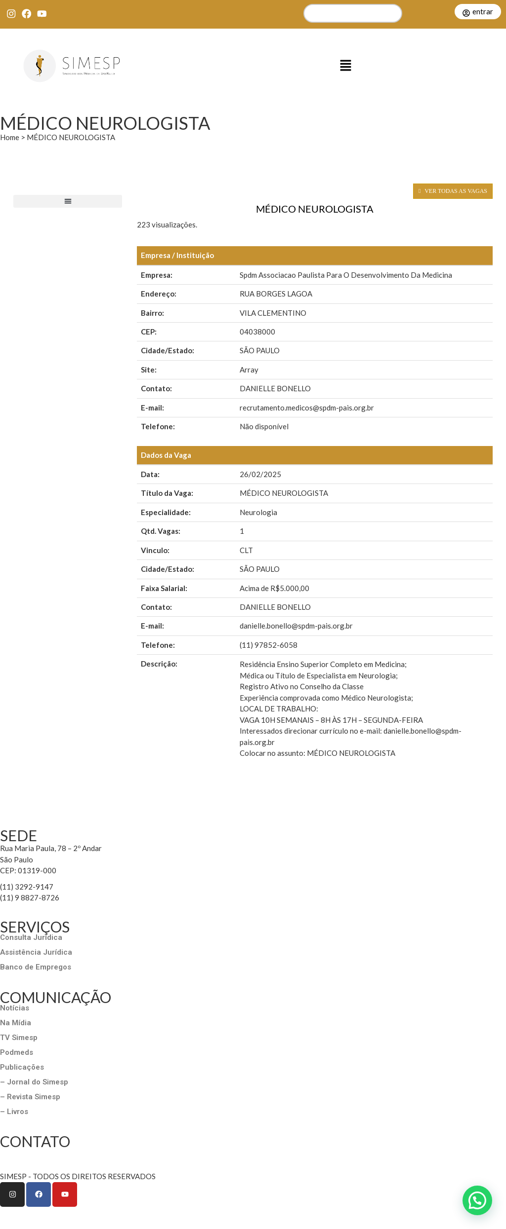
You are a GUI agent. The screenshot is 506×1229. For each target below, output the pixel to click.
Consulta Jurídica (31, 937)
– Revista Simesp (30, 1097)
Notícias (14, 1008)
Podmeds (16, 1052)
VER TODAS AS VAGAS (453, 190)
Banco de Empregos (35, 967)
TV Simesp (19, 1038)
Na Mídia (15, 1023)
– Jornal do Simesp (34, 1082)
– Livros (14, 1112)
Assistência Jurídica (36, 952)
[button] (346, 66)
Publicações (22, 1067)
